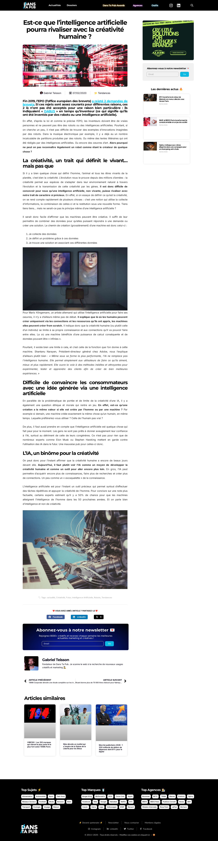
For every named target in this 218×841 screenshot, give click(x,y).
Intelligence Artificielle (82, 597)
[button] (192, 5)
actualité (51, 597)
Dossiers (72, 5)
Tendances (104, 93)
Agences (137, 5)
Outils (155, 5)
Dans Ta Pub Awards (114, 5)
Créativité (60, 597)
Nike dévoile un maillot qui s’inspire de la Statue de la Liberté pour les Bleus (74, 746)
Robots (97, 597)
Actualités (55, 5)
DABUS (49, 111)
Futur (68, 597)
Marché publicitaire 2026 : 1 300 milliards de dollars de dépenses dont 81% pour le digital (111, 748)
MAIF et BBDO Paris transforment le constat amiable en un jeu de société (173, 121)
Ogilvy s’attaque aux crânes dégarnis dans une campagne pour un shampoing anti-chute (172, 147)
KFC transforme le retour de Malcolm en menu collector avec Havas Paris (171, 99)
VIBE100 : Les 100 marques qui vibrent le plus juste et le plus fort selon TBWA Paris (39, 744)
